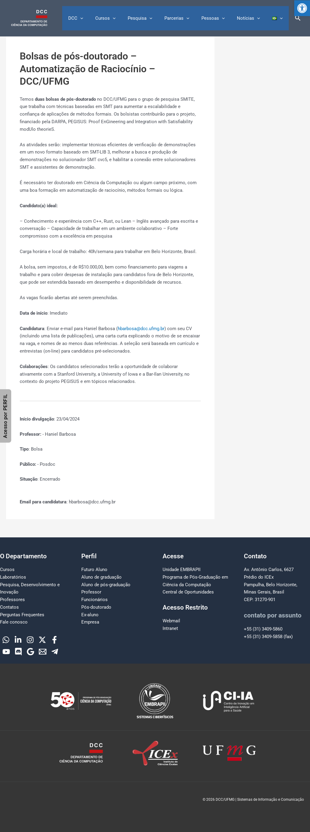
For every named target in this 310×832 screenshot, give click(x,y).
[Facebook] (54, 640)
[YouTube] (6, 652)
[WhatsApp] (6, 640)
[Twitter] (42, 640)
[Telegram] (55, 652)
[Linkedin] (18, 640)
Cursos (122, 18)
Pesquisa (153, 18)
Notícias (253, 18)
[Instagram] (30, 640)
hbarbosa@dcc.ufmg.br (141, 328)
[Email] (43, 652)
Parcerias (187, 18)
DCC (95, 18)
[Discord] (18, 652)
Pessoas (220, 18)
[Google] (30, 652)
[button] (302, 8)
